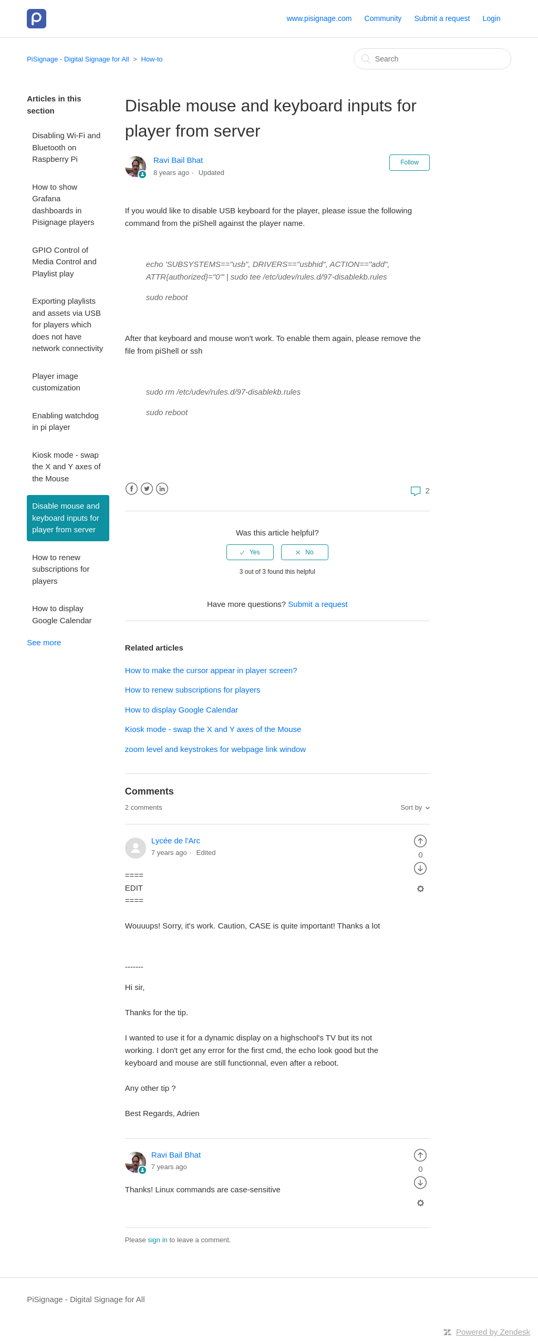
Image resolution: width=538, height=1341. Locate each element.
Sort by (411, 807)
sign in (158, 1240)
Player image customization (56, 382)
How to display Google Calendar (61, 614)
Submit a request (442, 18)
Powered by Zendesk (493, 1331)
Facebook (131, 489)
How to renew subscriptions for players (60, 569)
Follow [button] (409, 162)
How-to (151, 59)
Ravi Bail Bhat (178, 160)
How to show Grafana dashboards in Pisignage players (63, 204)
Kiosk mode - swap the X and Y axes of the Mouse (66, 466)
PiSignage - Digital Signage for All (78, 59)
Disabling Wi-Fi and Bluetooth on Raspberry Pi (66, 147)
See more (44, 642)
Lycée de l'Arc (175, 840)
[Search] (432, 58)
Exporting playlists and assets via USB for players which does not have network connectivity (67, 324)
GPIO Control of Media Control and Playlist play (64, 261)
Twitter (146, 489)
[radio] (250, 552)
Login (492, 18)
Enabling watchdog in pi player (65, 421)
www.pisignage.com (319, 18)
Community (383, 18)
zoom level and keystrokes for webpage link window (215, 749)
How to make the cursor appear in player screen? (211, 670)
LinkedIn (162, 489)
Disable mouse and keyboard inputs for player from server (65, 517)
